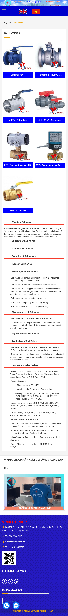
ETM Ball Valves (18, 75)
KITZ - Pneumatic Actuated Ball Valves (22, 165)
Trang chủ (6, 22)
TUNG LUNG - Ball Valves (50, 75)
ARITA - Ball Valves (18, 120)
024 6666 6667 (15, 536)
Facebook (11, 601)
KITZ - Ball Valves (18, 210)
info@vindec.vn (18, 542)
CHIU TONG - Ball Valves (49, 120)
